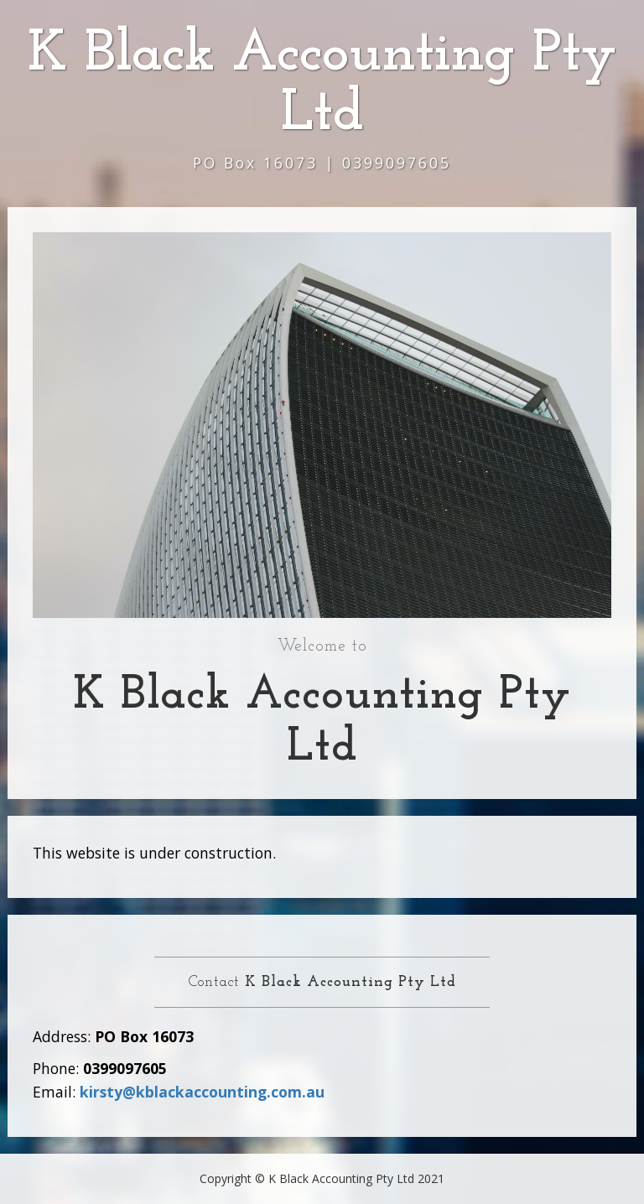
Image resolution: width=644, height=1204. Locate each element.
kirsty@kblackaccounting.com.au (202, 1092)
